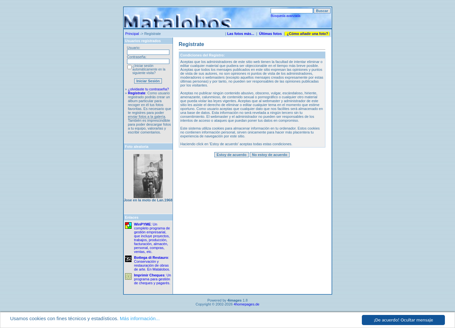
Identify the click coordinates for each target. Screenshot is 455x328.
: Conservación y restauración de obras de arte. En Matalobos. (152, 263)
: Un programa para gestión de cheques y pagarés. (152, 279)
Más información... (140, 318)
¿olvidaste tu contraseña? (148, 89)
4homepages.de (247, 304)
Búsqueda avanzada (285, 16)
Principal (132, 34)
